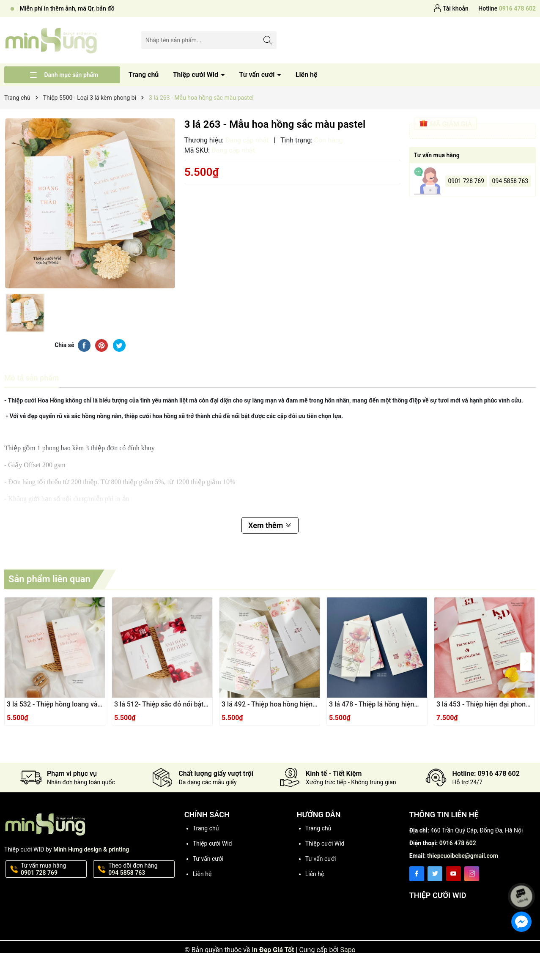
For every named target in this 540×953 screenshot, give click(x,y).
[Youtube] (453, 873)
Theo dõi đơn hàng (140, 869)
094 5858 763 (510, 181)
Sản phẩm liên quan (49, 579)
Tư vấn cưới (257, 75)
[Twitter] (435, 873)
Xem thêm (270, 525)
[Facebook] (416, 873)
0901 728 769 (466, 181)
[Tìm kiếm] (268, 40)
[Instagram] (471, 873)
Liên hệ (307, 75)
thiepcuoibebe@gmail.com (462, 855)
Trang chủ (144, 75)
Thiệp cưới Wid (196, 75)
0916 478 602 (457, 843)
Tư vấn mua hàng (53, 869)
